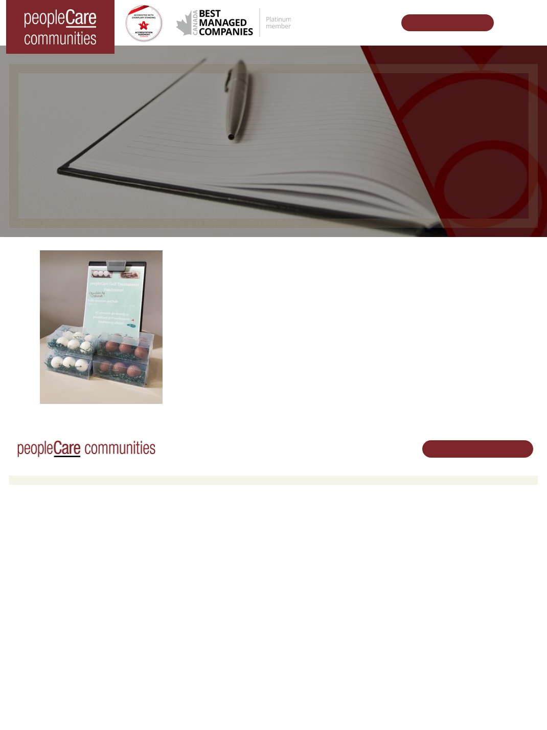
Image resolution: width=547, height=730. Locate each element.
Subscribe (384, 658)
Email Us (471, 603)
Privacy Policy (208, 706)
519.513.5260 (479, 585)
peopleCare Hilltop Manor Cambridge (74, 557)
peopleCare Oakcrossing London (67, 570)
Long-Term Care (43, 531)
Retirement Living (178, 531)
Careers (293, 531)
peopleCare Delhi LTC (51, 610)
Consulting (385, 632)
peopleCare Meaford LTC (55, 596)
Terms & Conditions (152, 706)
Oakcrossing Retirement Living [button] (196, 544)
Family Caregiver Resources (192, 570)
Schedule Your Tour (442, 23)
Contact (382, 671)
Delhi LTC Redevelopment (189, 583)
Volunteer (295, 544)
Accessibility (388, 645)
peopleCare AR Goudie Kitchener (68, 544)
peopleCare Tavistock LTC (57, 583)
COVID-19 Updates (179, 557)
